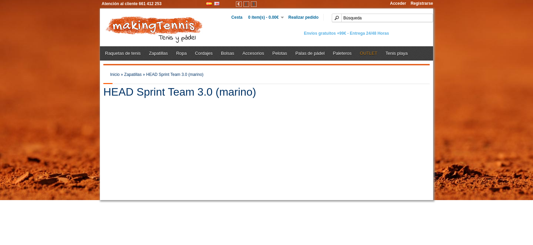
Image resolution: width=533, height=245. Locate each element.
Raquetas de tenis (123, 53)
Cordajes (204, 53)
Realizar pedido (301, 17)
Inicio (115, 74)
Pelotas (279, 53)
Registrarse (422, 3)
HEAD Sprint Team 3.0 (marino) (175, 74)
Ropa (181, 53)
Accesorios (253, 53)
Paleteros (342, 53)
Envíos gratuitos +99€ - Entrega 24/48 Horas (346, 33)
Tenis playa (396, 53)
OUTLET (368, 53)
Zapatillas (158, 53)
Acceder (398, 3)
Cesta (239, 17)
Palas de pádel (310, 53)
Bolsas (227, 53)
